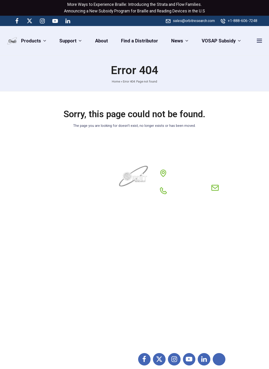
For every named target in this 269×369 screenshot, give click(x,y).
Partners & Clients (178, 236)
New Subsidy (101, 11)
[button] (259, 41)
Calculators (214, 287)
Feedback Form (176, 298)
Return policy (173, 257)
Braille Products (219, 245)
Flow (180, 4)
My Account (132, 298)
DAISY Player (216, 256)
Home (116, 81)
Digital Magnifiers (221, 337)
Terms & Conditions (180, 267)
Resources (131, 277)
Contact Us (131, 288)
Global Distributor (178, 246)
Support (128, 246)
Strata (162, 4)
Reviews (128, 267)
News (126, 257)
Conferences (173, 288)
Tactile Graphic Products (228, 276)
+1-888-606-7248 (242, 21)
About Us (129, 236)
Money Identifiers (221, 297)
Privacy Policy (174, 277)
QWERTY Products (222, 266)
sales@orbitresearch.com (194, 21)
